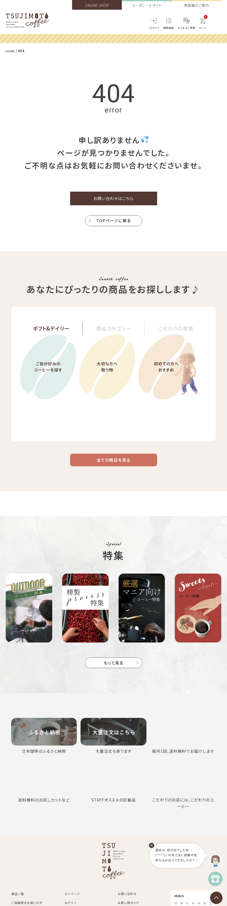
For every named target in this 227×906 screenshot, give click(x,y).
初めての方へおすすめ (166, 382)
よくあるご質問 (186, 28)
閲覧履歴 (168, 28)
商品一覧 (17, 901)
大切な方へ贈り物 (107, 382)
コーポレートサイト (147, 5)
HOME (11, 50)
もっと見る (113, 669)
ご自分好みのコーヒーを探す (48, 382)
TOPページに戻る (113, 224)
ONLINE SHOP (97, 5)
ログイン (154, 28)
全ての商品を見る (113, 465)
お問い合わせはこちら (113, 200)
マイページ (72, 901)
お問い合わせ (127, 901)
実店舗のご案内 (196, 5)
